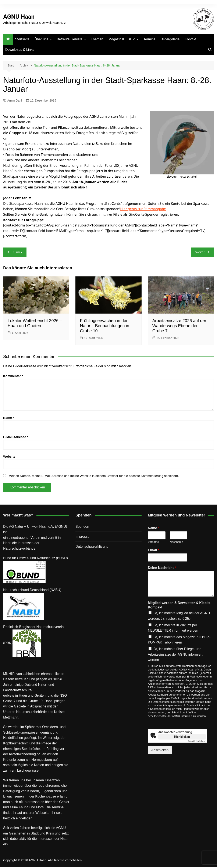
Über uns (41, 39)
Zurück (14, 252)
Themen (97, 39)
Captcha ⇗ (197, 741)
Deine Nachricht (162, 568)
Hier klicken (182, 736)
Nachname (176, 541)
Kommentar (13, 376)
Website (9, 456)
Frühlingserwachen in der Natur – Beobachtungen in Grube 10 (104, 325)
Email (153, 550)
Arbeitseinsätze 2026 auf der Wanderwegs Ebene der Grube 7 (179, 325)
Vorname (153, 541)
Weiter (202, 252)
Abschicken (160, 750)
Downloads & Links (19, 49)
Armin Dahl (12, 100)
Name (8, 417)
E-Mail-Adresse (15, 437)
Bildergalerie (170, 39)
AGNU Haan (19, 16)
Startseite (22, 39)
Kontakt (190, 39)
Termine (149, 39)
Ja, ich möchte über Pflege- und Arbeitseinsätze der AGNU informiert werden (175, 654)
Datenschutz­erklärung (91, 546)
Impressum (83, 536)
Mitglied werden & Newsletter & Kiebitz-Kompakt (179, 605)
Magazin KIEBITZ (121, 39)
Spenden (82, 526)
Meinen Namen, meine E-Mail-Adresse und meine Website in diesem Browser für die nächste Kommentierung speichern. (93, 476)
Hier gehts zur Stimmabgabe (143, 208)
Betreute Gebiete (69, 39)
